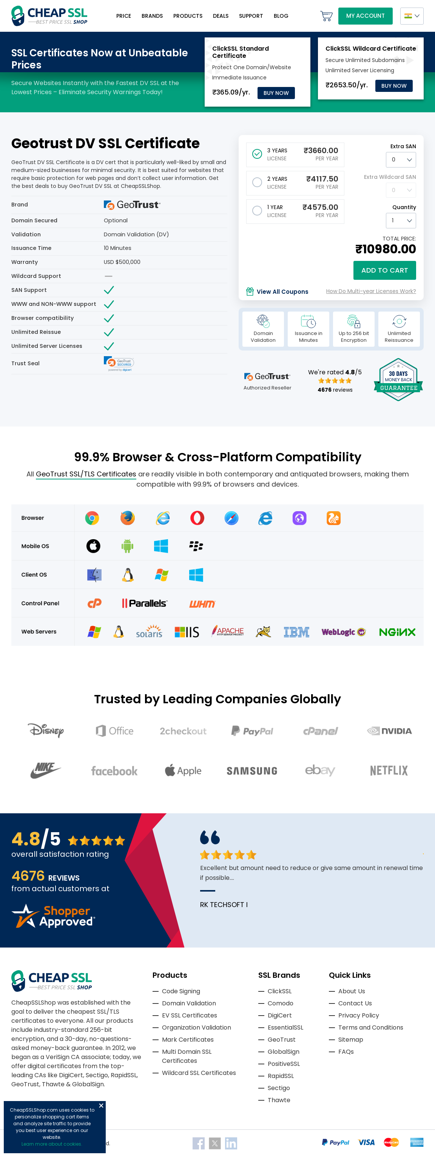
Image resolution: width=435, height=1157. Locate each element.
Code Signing (181, 991)
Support (251, 16)
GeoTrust (282, 1039)
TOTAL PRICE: (399, 238)
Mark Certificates (188, 1039)
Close (101, 1105)
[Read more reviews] (53, 925)
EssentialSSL (285, 1027)
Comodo (280, 1003)
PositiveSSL (284, 1063)
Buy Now (276, 93)
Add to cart (384, 270)
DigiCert (280, 1015)
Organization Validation (196, 1027)
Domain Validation (189, 1003)
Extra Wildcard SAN (390, 177)
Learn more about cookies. (52, 1144)
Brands (152, 16)
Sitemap (350, 1039)
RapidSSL (281, 1076)
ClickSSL (280, 991)
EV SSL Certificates (189, 1015)
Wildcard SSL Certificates (199, 1073)
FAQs (346, 1051)
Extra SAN (403, 146)
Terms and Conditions (370, 1027)
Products (187, 16)
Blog (281, 16)
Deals (220, 16)
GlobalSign (283, 1051)
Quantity (404, 207)
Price (123, 16)
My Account (365, 16)
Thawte (279, 1100)
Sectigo (279, 1088)
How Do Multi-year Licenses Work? (371, 291)
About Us (351, 991)
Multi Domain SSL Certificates (186, 1056)
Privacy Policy (358, 1015)
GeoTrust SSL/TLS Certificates (86, 474)
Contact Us (355, 1003)
